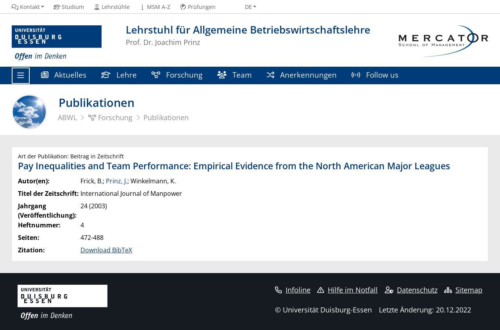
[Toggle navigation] (21, 75)
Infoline (293, 290)
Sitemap (463, 290)
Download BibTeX (106, 250)
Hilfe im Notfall (347, 290)
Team (234, 74)
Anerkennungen (302, 74)
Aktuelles (63, 74)
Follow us (375, 74)
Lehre (119, 74)
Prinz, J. (116, 181)
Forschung (177, 74)
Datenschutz (411, 290)
